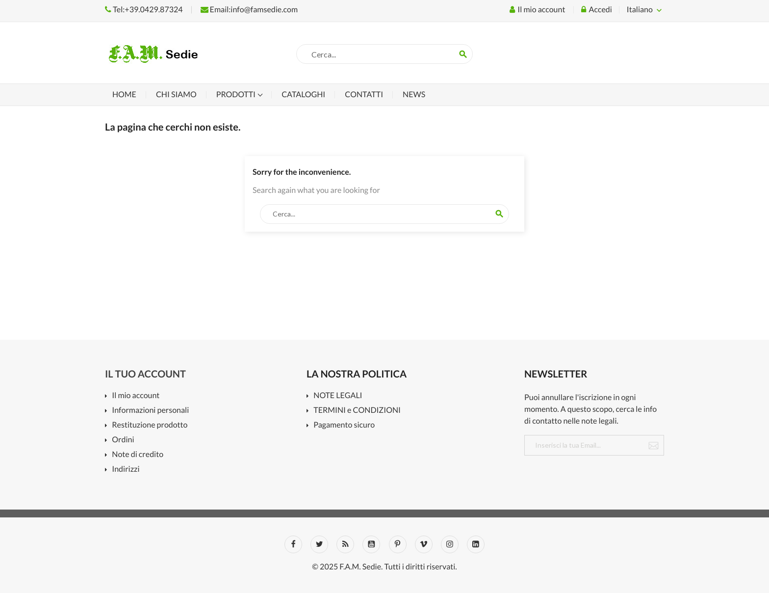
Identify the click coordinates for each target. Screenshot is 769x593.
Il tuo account (145, 374)
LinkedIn (476, 544)
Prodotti (236, 94)
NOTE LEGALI (337, 396)
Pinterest (398, 544)
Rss (345, 544)
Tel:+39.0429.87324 (144, 9)
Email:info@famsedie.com (249, 9)
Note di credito (137, 455)
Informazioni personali (150, 410)
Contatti (364, 94)
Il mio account (135, 396)
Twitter (319, 544)
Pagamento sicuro (344, 425)
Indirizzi (125, 469)
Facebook (293, 544)
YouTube (371, 544)
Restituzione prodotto (149, 425)
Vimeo (424, 544)
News (414, 94)
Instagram (450, 544)
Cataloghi (303, 94)
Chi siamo (176, 94)
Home (124, 94)
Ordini (123, 440)
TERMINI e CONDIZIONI (357, 410)
